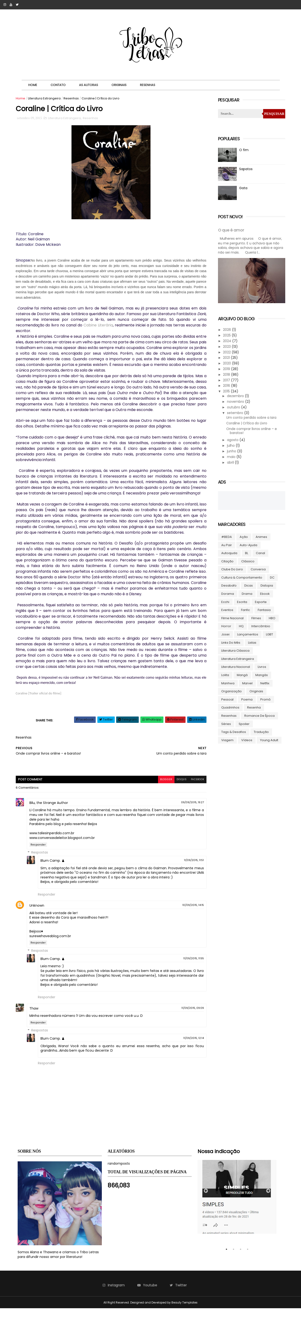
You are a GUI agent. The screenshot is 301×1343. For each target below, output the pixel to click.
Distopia (266, 585)
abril (230, 461)
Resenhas (150, 85)
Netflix (263, 682)
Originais (121, 85)
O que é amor (230, 230)
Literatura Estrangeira (46, 98)
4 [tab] (247, 1283)
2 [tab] (233, 1283)
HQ (240, 625)
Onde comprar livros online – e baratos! (250, 430)
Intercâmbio (259, 625)
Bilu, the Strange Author (50, 832)
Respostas (41, 882)
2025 (226, 334)
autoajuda (228, 552)
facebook (186, 809)
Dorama (226, 593)
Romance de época (258, 715)
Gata (242, 188)
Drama (246, 593)
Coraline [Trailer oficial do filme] (41, 722)
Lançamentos (246, 633)
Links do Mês (229, 642)
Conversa (257, 568)
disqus (170, 809)
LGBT (268, 633)
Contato (60, 85)
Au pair (225, 544)
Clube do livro (231, 568)
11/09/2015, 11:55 (182, 993)
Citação (226, 560)
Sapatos (245, 169)
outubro (233, 406)
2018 (226, 374)
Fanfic (244, 609)
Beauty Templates (184, 1337)
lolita (224, 674)
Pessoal (226, 699)
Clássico (246, 560)
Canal (259, 552)
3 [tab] (240, 1283)
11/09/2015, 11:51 (183, 890)
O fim (243, 150)
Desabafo (228, 585)
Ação (243, 536)
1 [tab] (226, 1283)
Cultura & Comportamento (240, 577)
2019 (226, 368)
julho (230, 444)
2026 (226, 329)
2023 (226, 346)
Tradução (260, 731)
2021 (226, 357)
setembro (234, 412)
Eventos (226, 609)
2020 (226, 362)
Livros (261, 666)
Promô (264, 699)
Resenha (253, 707)
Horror (225, 625)
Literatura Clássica (234, 650)
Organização (230, 690)
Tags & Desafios (232, 731)
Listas (251, 642)
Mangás (260, 674)
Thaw (35, 1043)
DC (271, 577)
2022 (226, 351)
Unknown (38, 940)
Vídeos (245, 739)
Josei (224, 633)
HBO (271, 617)
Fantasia (263, 609)
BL (245, 552)
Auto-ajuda (247, 544)
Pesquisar (272, 114)
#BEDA (225, 536)
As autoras (90, 85)
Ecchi (224, 601)
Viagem (226, 739)
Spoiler (243, 723)
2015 (226, 390)
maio (230, 456)
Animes (260, 536)
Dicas (247, 585)
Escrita (241, 601)
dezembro (235, 395)
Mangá (241, 674)
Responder (40, 874)
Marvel (246, 682)
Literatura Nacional (234, 666)
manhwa (227, 682)
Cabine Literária (129, 326)
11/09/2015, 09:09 (181, 1042)
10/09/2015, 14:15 (182, 939)
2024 (226, 340)
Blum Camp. (52, 890)
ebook (264, 593)
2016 (226, 385)
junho (231, 450)
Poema (246, 699)
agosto (232, 439)
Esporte (260, 601)
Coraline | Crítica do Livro (245, 422)
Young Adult (268, 739)
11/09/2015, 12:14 (182, 1072)
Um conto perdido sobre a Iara (250, 417)
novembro (235, 401)
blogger (153, 809)
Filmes (255, 617)
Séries (225, 723)
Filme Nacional (231, 617)
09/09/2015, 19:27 (181, 832)
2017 (226, 379)
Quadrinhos (229, 707)
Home (35, 85)
